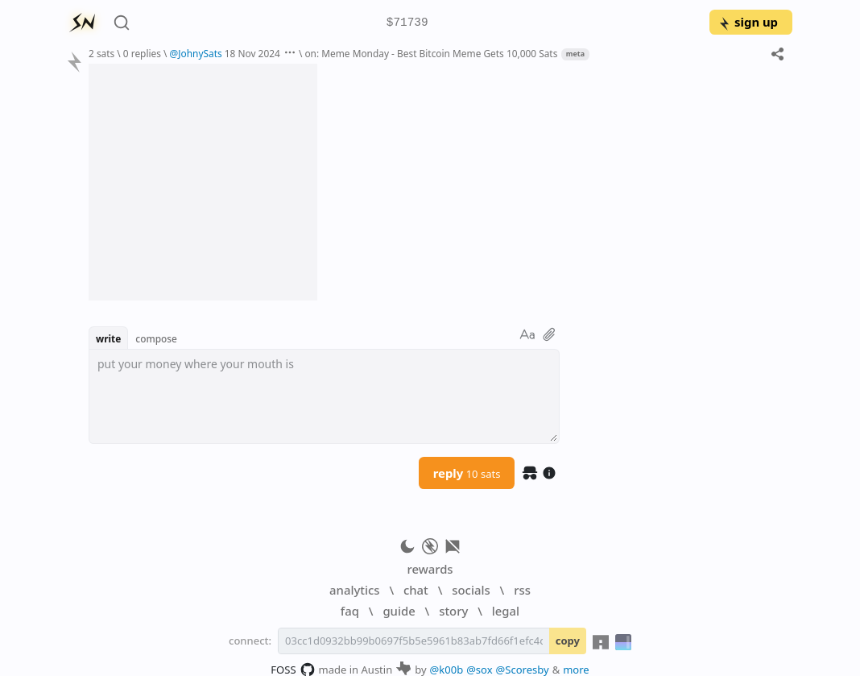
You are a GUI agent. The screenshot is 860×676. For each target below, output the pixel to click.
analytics (354, 590)
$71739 (407, 23)
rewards (430, 569)
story (453, 611)
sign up (747, 22)
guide (398, 611)
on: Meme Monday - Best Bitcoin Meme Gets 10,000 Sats (430, 53)
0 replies (142, 53)
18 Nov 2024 (252, 53)
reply (467, 473)
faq (350, 611)
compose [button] (156, 338)
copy (568, 640)
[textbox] (324, 396)
